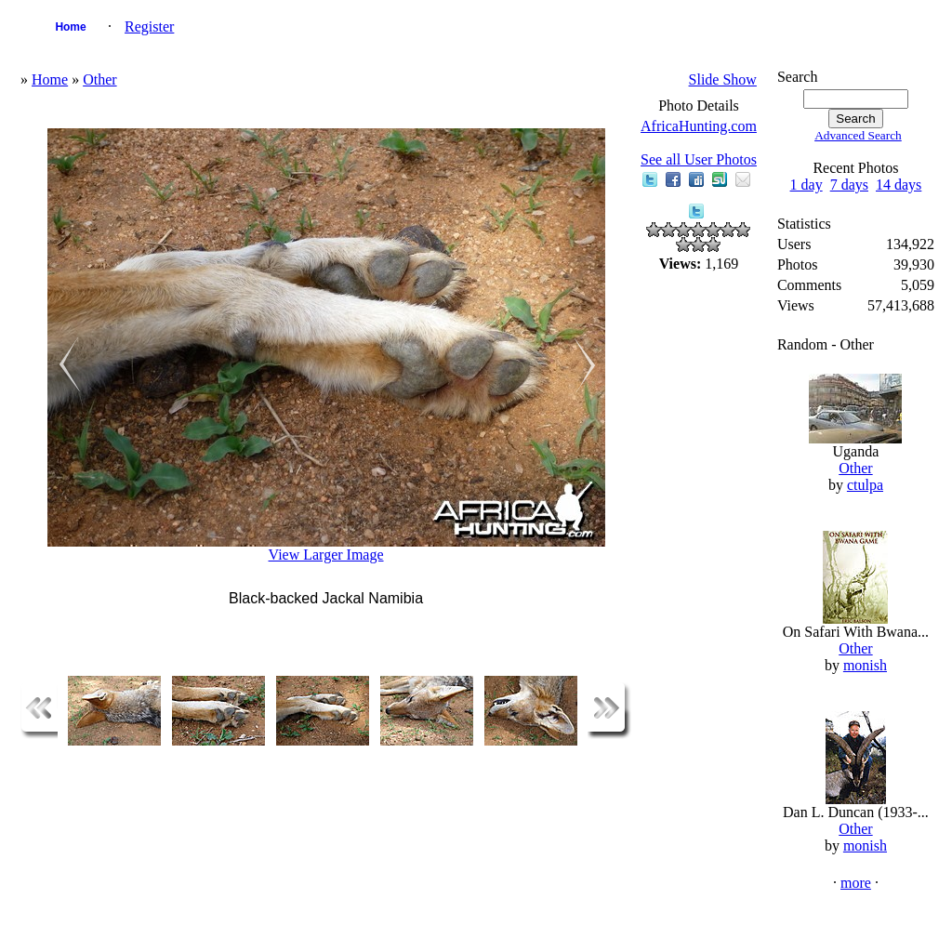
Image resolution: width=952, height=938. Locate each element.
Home (70, 26)
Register (149, 26)
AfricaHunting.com (699, 126)
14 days (898, 184)
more (855, 883)
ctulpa (865, 485)
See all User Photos (699, 159)
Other (99, 79)
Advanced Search (858, 135)
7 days (849, 184)
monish (865, 665)
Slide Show (723, 79)
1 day (806, 184)
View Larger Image (326, 554)
